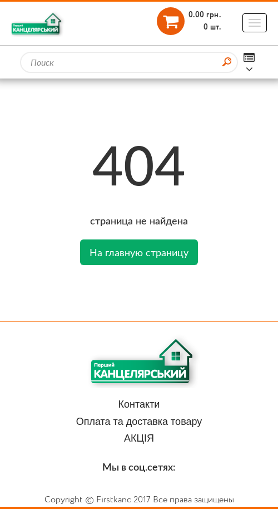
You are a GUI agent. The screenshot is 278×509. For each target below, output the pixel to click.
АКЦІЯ (139, 438)
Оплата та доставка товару (139, 421)
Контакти (139, 404)
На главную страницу (139, 252)
